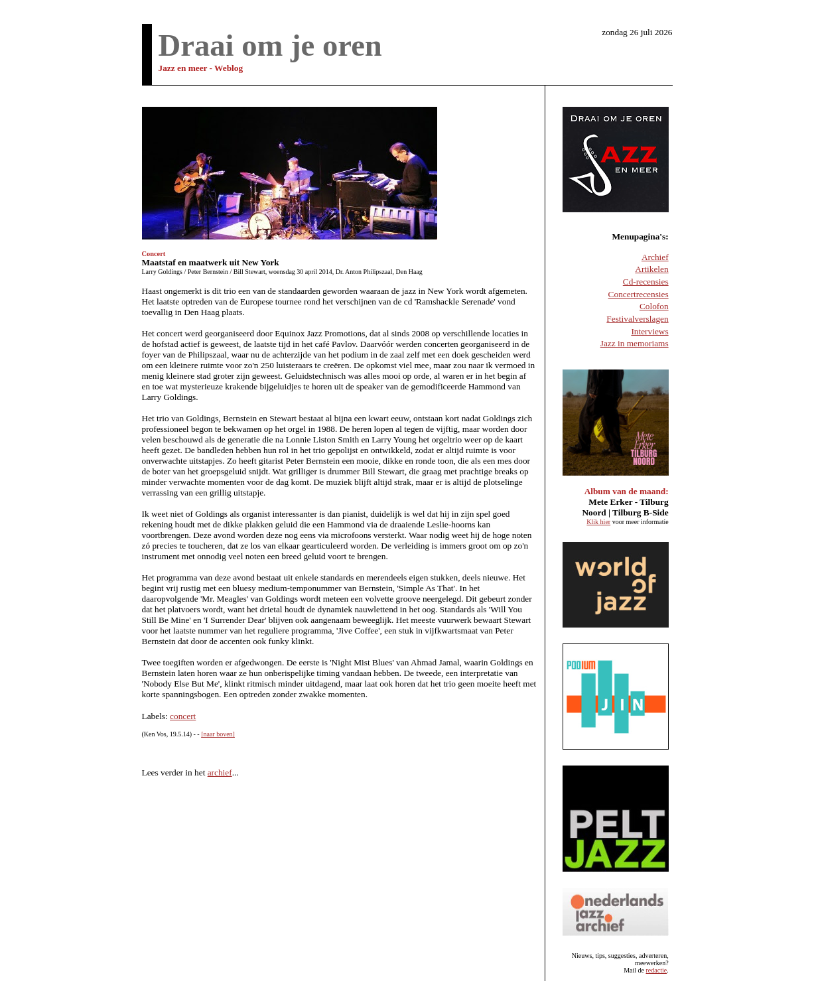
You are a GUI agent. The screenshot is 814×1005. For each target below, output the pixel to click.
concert (183, 716)
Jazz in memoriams (634, 343)
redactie (656, 970)
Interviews (649, 331)
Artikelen (651, 269)
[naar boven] (218, 734)
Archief (655, 257)
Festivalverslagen (637, 319)
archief (220, 772)
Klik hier (598, 521)
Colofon (654, 306)
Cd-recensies (646, 282)
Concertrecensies (638, 294)
